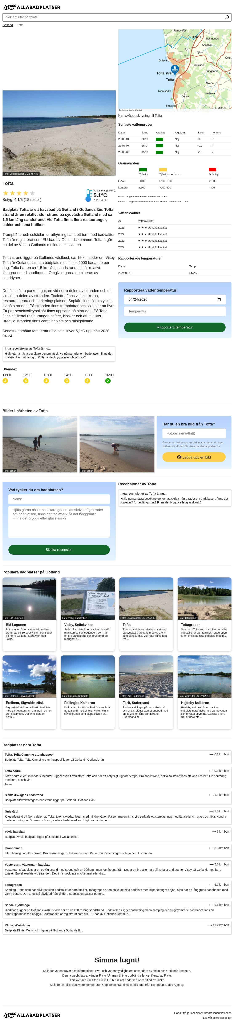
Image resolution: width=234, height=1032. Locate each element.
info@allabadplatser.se (217, 1013)
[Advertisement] (59, 58)
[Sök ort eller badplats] (227, 18)
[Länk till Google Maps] (174, 73)
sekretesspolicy (222, 1017)
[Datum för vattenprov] (175, 299)
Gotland (8, 25)
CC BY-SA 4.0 (202, 696)
